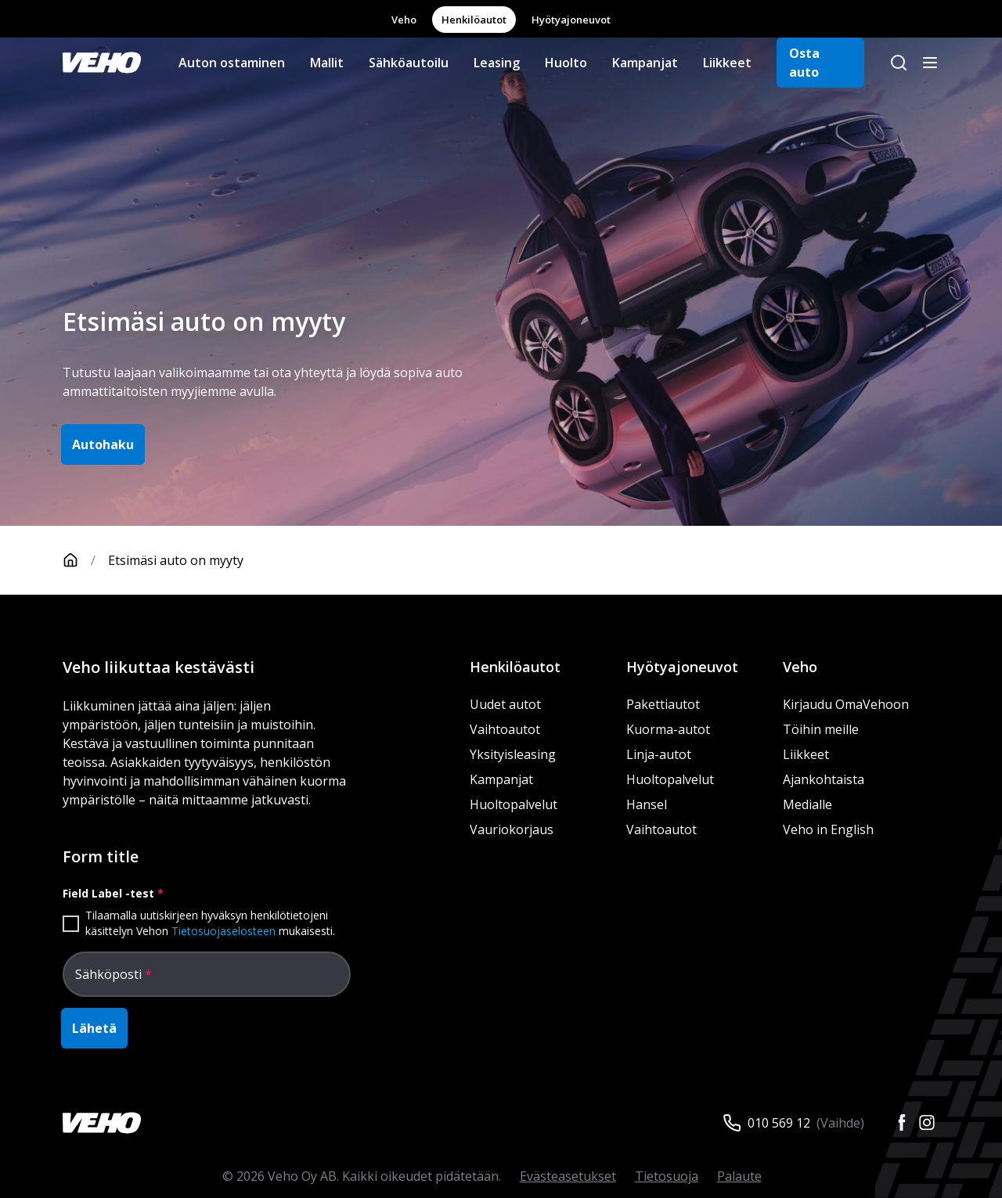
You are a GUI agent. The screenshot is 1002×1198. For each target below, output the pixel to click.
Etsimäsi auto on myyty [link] (175, 560)
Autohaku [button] (103, 444)
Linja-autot (658, 754)
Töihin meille (821, 729)
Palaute (739, 1176)
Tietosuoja (666, 1176)
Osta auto (804, 63)
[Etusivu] (85, 560)
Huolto (566, 62)
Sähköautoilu (409, 62)
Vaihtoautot (505, 729)
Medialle (807, 804)
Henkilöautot (474, 20)
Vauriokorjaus (511, 829)
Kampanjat (645, 62)
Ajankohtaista (823, 779)
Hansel (646, 804)
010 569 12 (779, 1122)
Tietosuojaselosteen (223, 930)
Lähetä (94, 1028)
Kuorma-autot (668, 729)
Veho (403, 20)
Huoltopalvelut (513, 804)
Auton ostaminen (231, 62)
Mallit (327, 62)
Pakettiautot (663, 704)
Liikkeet (727, 62)
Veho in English (828, 829)
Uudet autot (505, 704)
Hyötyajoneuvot (571, 20)
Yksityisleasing (513, 754)
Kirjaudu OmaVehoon (846, 704)
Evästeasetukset (568, 1176)
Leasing (497, 62)
